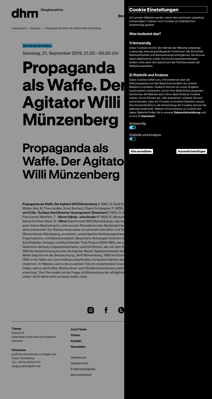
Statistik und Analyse (145, 137)
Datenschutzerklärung (187, 112)
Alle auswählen (141, 151)
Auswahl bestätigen (192, 151)
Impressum (148, 116)
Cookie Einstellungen (153, 9)
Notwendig (137, 125)
